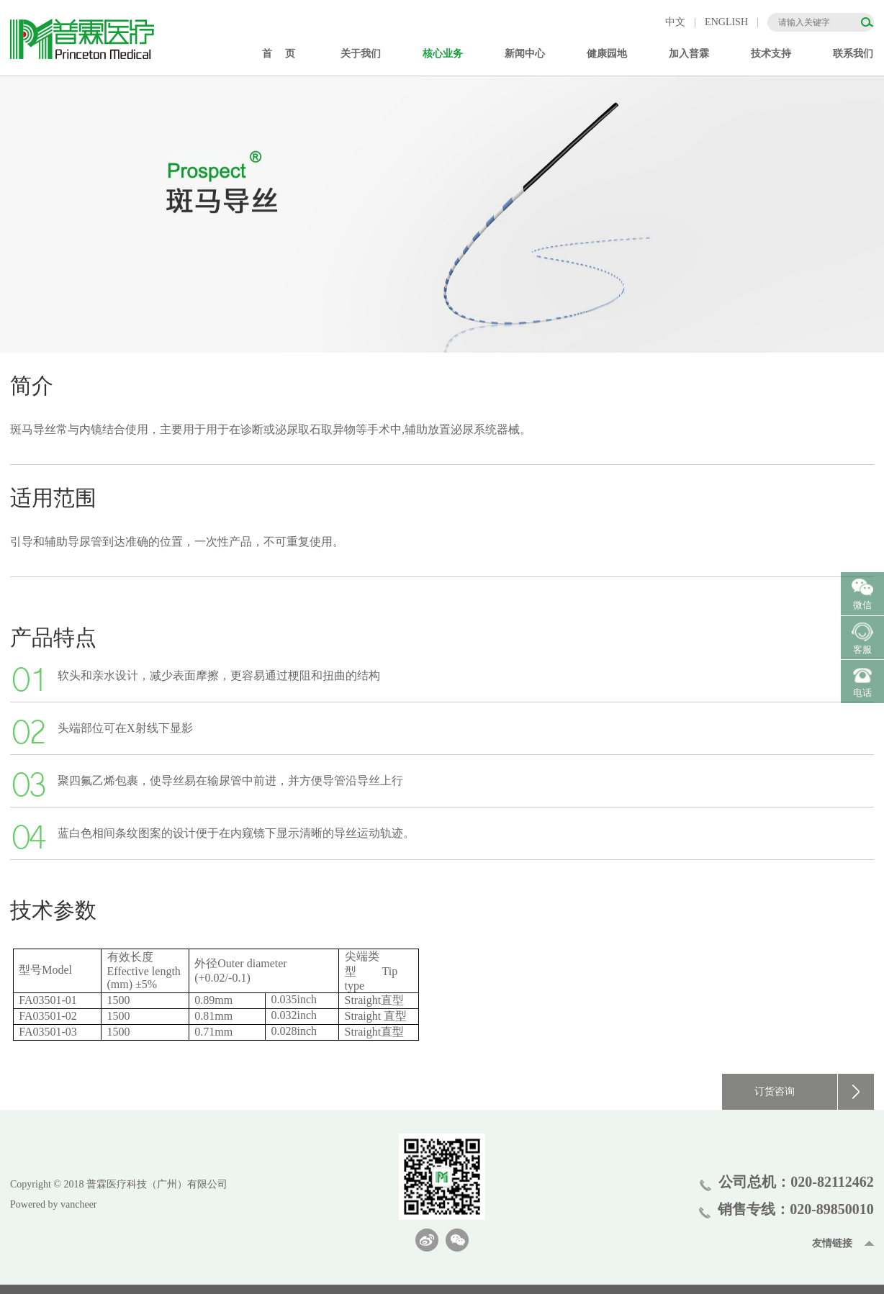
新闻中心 (525, 53)
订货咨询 (814, 1092)
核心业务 (443, 53)
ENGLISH (726, 22)
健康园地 (607, 53)
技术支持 (771, 53)
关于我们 (360, 53)
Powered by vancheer (53, 1204)
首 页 (278, 53)
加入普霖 (689, 53)
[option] (442, 214)
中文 (675, 22)
